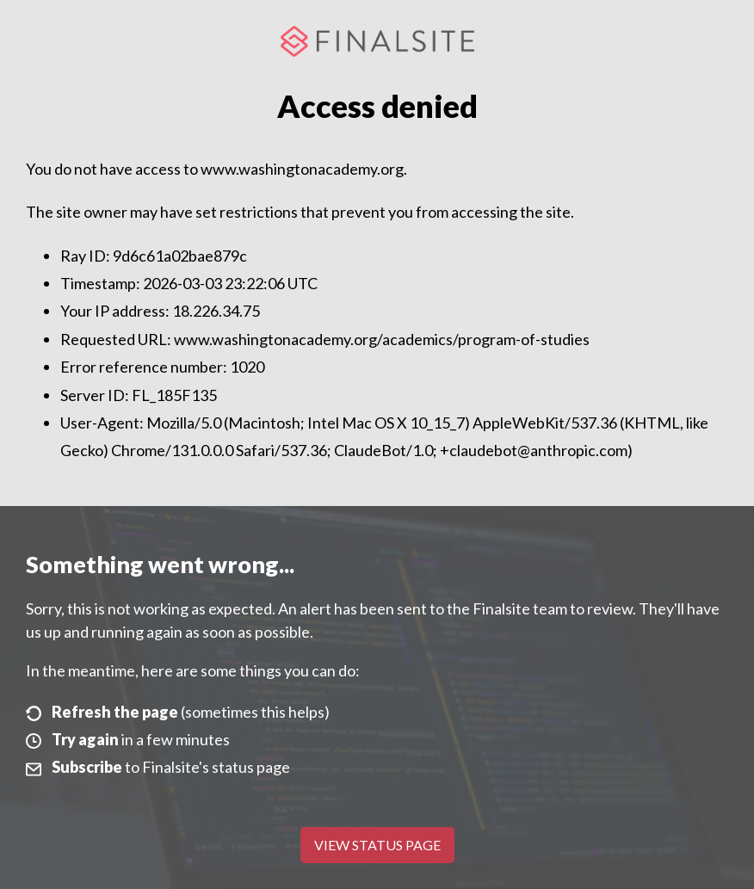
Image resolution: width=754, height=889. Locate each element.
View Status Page (377, 845)
